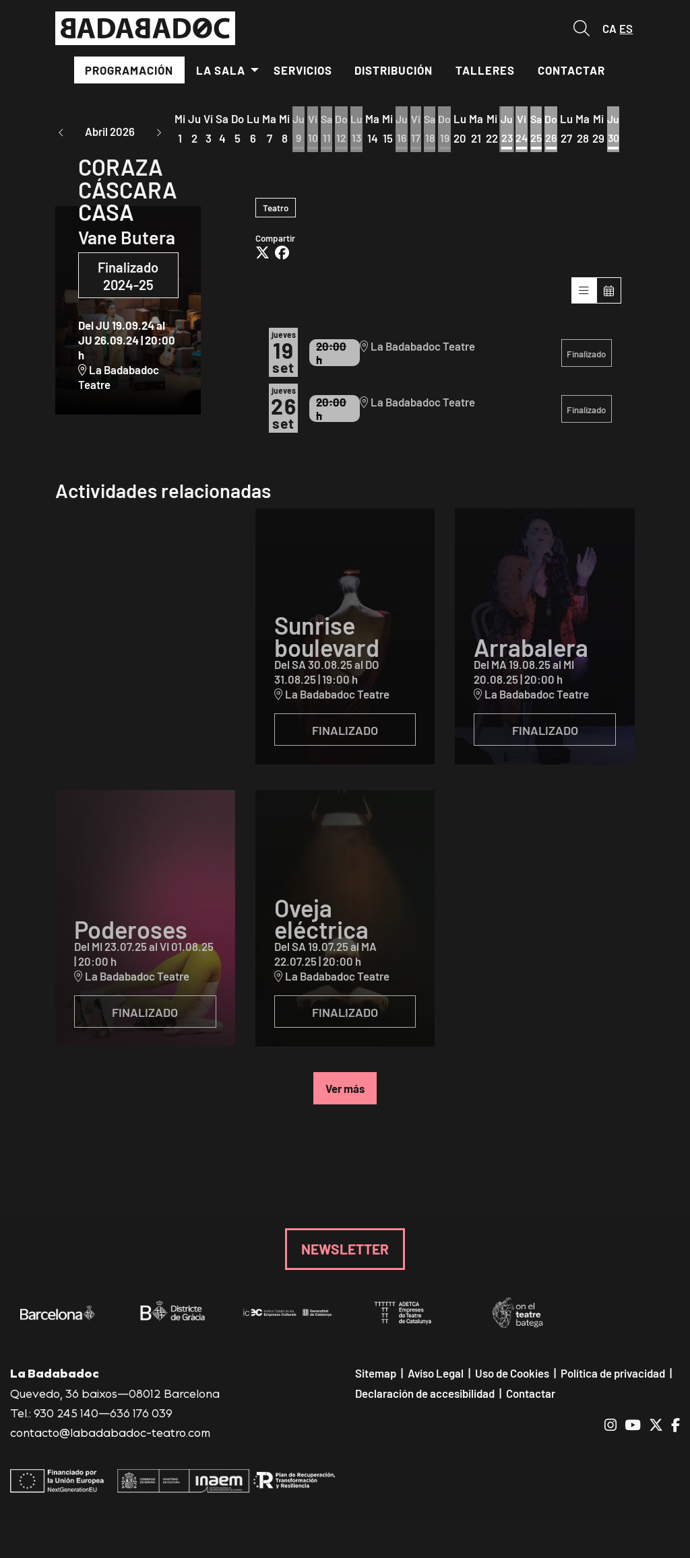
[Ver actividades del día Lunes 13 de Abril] (358, 130)
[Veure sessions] (583, 296)
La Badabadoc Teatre (118, 382)
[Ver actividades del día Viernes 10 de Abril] (313, 130)
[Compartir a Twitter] (262, 259)
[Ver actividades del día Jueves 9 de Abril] (298, 130)
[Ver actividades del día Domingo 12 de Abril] (343, 130)
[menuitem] (129, 70)
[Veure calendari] (608, 296)
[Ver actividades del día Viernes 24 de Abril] (527, 130)
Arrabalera (531, 652)
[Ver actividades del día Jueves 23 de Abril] (511, 130)
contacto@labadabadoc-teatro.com (110, 1438)
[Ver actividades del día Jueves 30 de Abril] (621, 130)
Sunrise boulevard (326, 642)
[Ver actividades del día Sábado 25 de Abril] (542, 130)
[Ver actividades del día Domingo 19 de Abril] (449, 130)
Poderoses (130, 934)
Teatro (275, 213)
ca (609, 28)
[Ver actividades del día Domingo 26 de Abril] (558, 130)
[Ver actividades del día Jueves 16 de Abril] (404, 130)
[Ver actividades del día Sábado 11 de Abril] (327, 130)
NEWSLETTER (345, 1254)
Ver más (345, 1093)
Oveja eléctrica (321, 924)
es (626, 28)
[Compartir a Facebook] (282, 259)
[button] (61, 131)
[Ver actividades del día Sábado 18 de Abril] (433, 130)
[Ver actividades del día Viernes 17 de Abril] (419, 130)
